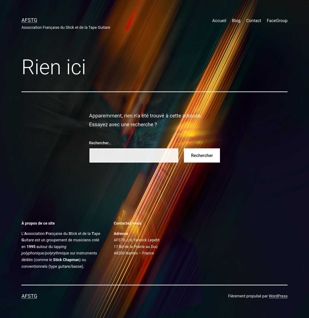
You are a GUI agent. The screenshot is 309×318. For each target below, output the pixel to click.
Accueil (219, 20)
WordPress (278, 296)
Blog (236, 20)
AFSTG (29, 20)
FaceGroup (277, 20)
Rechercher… (100, 143)
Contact (253, 20)
